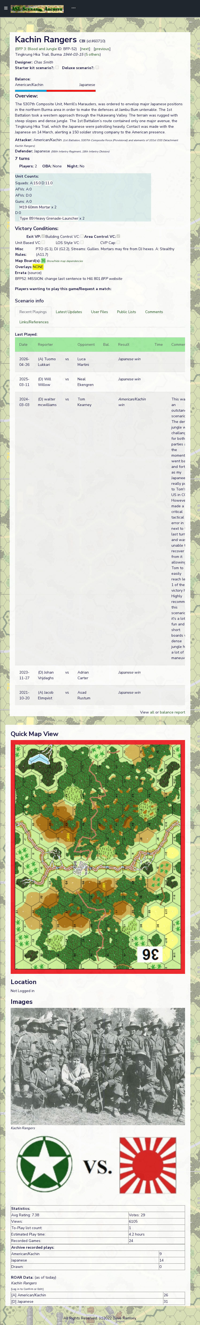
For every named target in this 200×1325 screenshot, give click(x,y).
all (152, 712)
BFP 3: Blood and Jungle (36, 48)
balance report (172, 712)
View (145, 712)
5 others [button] (93, 54)
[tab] (33, 312)
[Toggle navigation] (72, 8)
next (85, 48)
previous (102, 48)
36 (43, 260)
